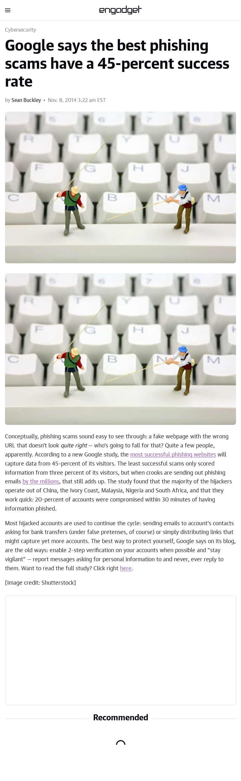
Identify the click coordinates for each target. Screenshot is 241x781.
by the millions (41, 482)
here (126, 569)
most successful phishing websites (173, 455)
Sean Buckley (26, 100)
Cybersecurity (20, 30)
